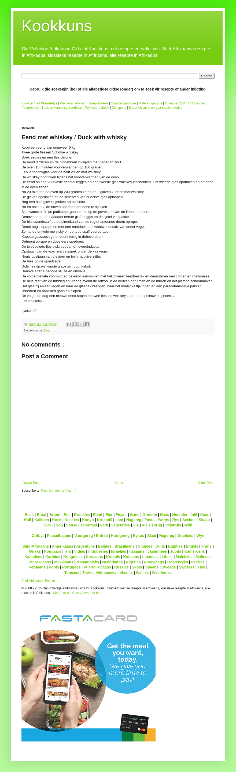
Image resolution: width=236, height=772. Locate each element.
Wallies (142, 572)
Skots (137, 567)
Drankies (82, 515)
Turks (87, 572)
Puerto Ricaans (97, 567)
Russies (121, 567)
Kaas (204, 515)
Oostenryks (177, 562)
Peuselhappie (59, 535)
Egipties (175, 546)
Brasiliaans (125, 546)
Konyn (88, 520)
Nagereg (133, 520)
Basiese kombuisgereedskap (62, 108)
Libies (167, 557)
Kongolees (73, 557)
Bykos (138, 535)
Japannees (157, 551)
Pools (54, 567)
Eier (109, 515)
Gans (134, 515)
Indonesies (98, 551)
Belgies (104, 546)
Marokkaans (40, 562)
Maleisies (184, 557)
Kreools (113, 557)
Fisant (121, 515)
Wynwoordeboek (97, 108)
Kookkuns (56, 26)
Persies (198, 562)
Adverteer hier (91, 593)
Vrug (158, 525)
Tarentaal (88, 525)
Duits (160, 546)
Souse (71, 525)
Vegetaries (120, 525)
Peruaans (37, 567)
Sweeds (169, 567)
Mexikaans (63, 562)
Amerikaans (62, 546)
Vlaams (126, 572)
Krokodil (104, 520)
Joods (175, 551)
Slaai (48, 525)
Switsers (186, 567)
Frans (206, 546)
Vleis (146, 525)
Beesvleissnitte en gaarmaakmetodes (155, 108)
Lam (119, 520)
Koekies (72, 520)
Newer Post (31, 483)
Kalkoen (41, 520)
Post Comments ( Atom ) (58, 490)
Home (119, 483)
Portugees (71, 567)
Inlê (194, 515)
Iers (67, 551)
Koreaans (94, 557)
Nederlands (112, 562)
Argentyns (85, 546)
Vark (104, 525)
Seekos (189, 520)
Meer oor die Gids (66, 593)
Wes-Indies (162, 572)
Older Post (205, 483)
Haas (164, 515)
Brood (54, 515)
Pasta (149, 520)
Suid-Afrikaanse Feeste (38, 581)
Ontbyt (38, 535)
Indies (79, 551)
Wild (188, 525)
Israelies (118, 551)
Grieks (35, 551)
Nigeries (133, 562)
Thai (201, 567)
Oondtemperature (123, 103)
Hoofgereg (120, 535)
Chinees (145, 546)
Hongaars (52, 551)
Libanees (150, 557)
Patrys (163, 520)
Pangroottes (30, 108)
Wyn (200, 535)
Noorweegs (154, 562)
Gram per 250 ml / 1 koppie (184, 103)
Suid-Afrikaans (35, 546)
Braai (41, 515)
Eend (46, 330)
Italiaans (136, 551)
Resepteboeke (97, 103)
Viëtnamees (105, 572)
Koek (56, 520)
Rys (175, 520)
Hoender (179, 515)
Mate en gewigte (150, 103)
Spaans (151, 567)
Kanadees (33, 557)
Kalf (27, 520)
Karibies (52, 557)
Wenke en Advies (72, 103)
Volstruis (173, 525)
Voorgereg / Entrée (91, 535)
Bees (29, 515)
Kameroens (194, 551)
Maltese (202, 557)
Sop (59, 525)
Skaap (204, 520)
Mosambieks (87, 562)
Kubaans (131, 557)
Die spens (119, 108)
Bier (67, 515)
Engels (192, 546)
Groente (149, 515)
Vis (136, 525)
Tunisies (71, 572)
